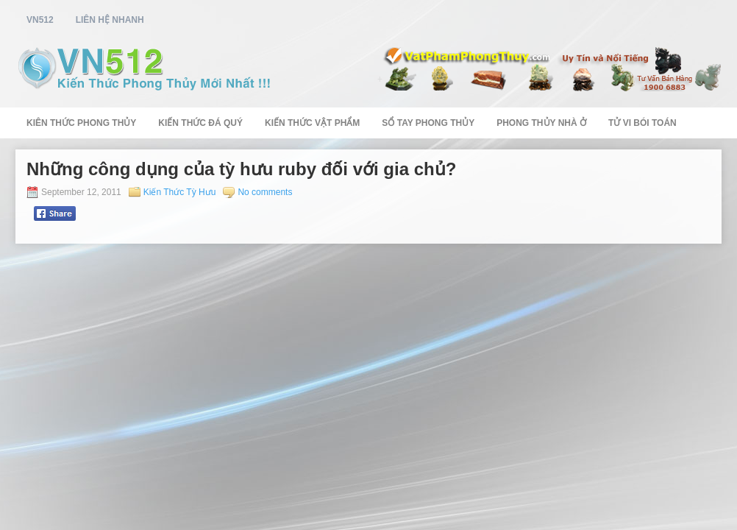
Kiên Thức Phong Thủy (81, 123)
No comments (265, 192)
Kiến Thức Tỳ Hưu (179, 192)
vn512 (40, 20)
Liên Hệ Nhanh (110, 20)
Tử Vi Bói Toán (642, 123)
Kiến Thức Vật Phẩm (312, 123)
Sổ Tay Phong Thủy (428, 123)
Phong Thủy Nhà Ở (541, 123)
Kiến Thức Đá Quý (200, 123)
